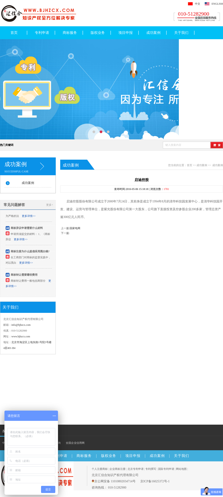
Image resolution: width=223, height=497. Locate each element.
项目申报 (125, 33)
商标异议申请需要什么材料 (27, 228)
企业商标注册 (117, 469)
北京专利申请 (136, 469)
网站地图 (181, 469)
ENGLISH (217, 3)
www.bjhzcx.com (20, 336)
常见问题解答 (14, 205)
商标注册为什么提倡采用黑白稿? (30, 252)
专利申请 (42, 33)
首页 (14, 33)
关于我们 (181, 33)
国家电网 (75, 228)
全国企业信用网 (75, 442)
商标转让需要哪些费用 (24, 275)
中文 (197, 3)
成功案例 (153, 33)
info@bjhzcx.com (21, 324)
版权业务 (98, 33)
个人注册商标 (100, 469)
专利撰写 (150, 469)
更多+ (49, 204)
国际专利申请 (166, 469)
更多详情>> (29, 216)
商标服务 (70, 33)
